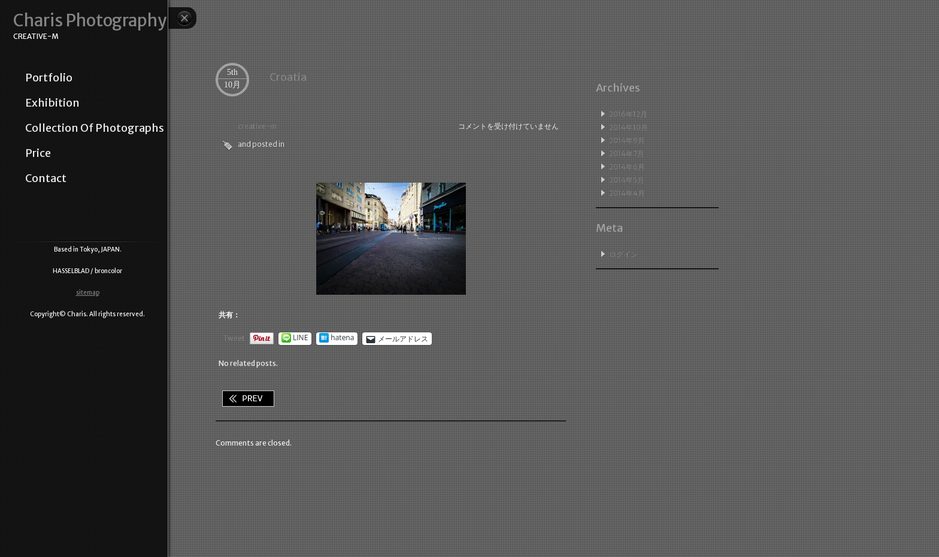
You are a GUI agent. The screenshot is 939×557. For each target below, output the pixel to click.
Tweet (234, 338)
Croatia (288, 77)
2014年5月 (626, 179)
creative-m (257, 126)
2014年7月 (626, 153)
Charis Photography (89, 20)
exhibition (52, 103)
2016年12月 (628, 114)
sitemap (87, 292)
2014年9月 (627, 140)
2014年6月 (627, 166)
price (38, 153)
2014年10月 (628, 127)
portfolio (48, 77)
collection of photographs (94, 128)
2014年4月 (627, 193)
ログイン (623, 254)
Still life (248, 398)
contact (45, 178)
